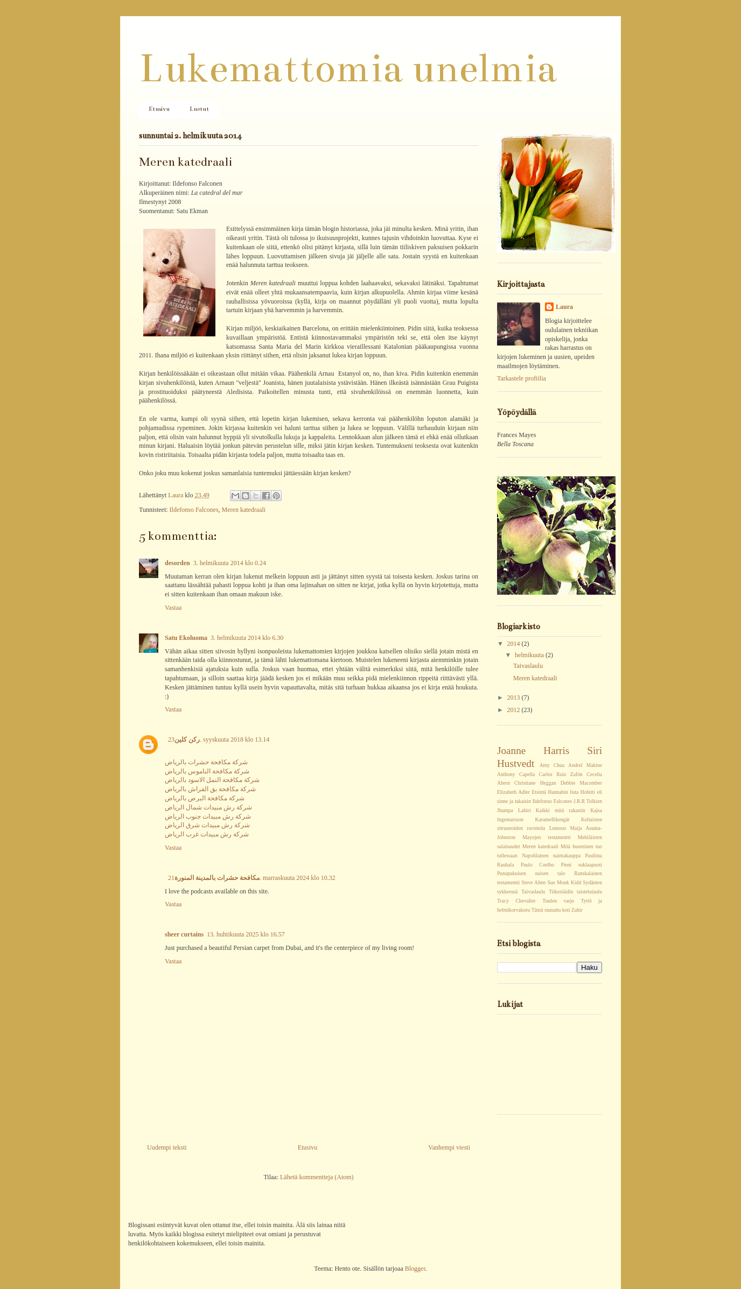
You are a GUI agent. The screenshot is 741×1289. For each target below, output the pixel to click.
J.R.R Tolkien (588, 801)
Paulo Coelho (537, 865)
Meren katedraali (244, 509)
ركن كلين (187, 739)
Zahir (577, 910)
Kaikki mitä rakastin (560, 810)
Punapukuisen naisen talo (531, 873)
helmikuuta (530, 655)
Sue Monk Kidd (565, 882)
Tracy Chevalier (516, 901)
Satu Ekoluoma (186, 638)
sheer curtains (184, 934)
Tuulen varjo (558, 901)
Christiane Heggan (535, 783)
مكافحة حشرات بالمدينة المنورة (217, 878)
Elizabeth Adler (513, 792)
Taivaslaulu (528, 666)
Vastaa (173, 607)
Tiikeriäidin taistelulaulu (575, 891)
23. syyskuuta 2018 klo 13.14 (218, 739)
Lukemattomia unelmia (348, 68)
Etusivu (159, 108)
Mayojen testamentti (546, 837)
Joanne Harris (533, 750)
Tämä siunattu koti (551, 910)
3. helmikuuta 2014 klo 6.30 (247, 638)
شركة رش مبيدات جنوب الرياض (208, 816)
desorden (177, 563)
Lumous (557, 828)
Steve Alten (533, 882)
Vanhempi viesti (449, 1147)
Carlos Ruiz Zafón (561, 774)
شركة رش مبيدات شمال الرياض (208, 807)
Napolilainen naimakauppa (551, 855)
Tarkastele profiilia (521, 378)
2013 (514, 697)
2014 (514, 643)
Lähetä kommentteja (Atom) (317, 1177)
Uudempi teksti (167, 1147)
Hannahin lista (563, 792)
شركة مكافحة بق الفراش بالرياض (210, 789)
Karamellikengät (552, 819)
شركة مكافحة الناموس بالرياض (207, 771)
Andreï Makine (585, 765)
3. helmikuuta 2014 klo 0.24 (229, 563)
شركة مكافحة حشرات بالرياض (206, 762)
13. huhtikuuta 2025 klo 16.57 (246, 934)
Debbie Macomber (581, 783)
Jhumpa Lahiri (514, 810)
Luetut (199, 108)
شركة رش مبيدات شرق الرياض (207, 825)
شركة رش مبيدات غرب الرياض (207, 834)
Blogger (415, 1268)
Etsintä (539, 792)
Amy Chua (552, 765)
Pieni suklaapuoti (581, 865)
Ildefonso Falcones (194, 509)
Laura (176, 495)
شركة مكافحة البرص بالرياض (204, 798)
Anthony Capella (516, 774)
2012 (514, 710)
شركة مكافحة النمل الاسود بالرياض (212, 780)
